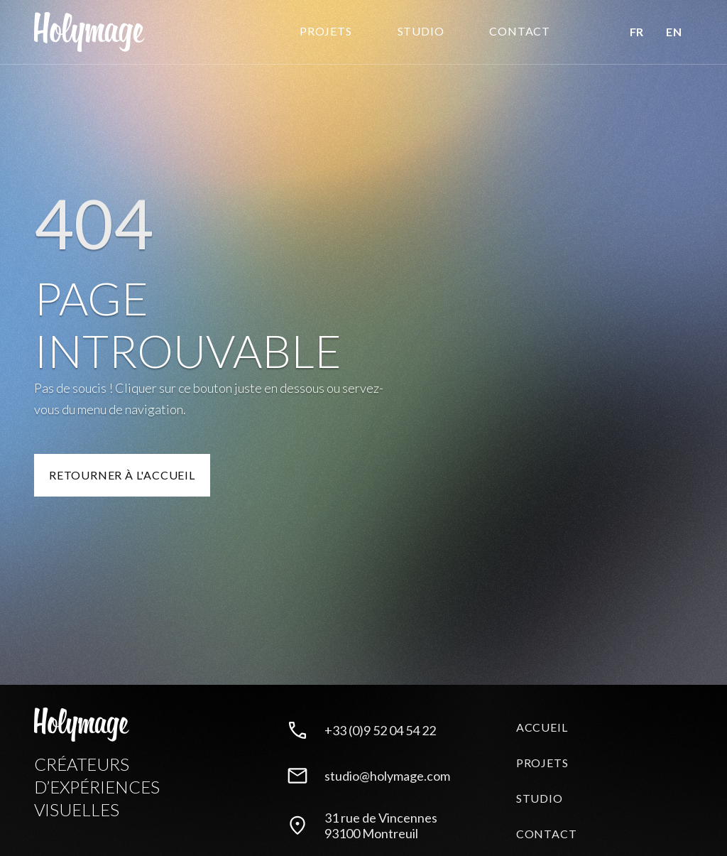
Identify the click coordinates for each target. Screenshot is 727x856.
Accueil (542, 727)
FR (636, 31)
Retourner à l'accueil (122, 475)
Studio (539, 798)
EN (674, 31)
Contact (546, 833)
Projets (326, 31)
